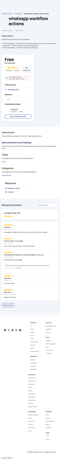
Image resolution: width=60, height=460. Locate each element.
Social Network (6, 175)
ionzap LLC (14, 109)
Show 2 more (8, 305)
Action (4, 162)
